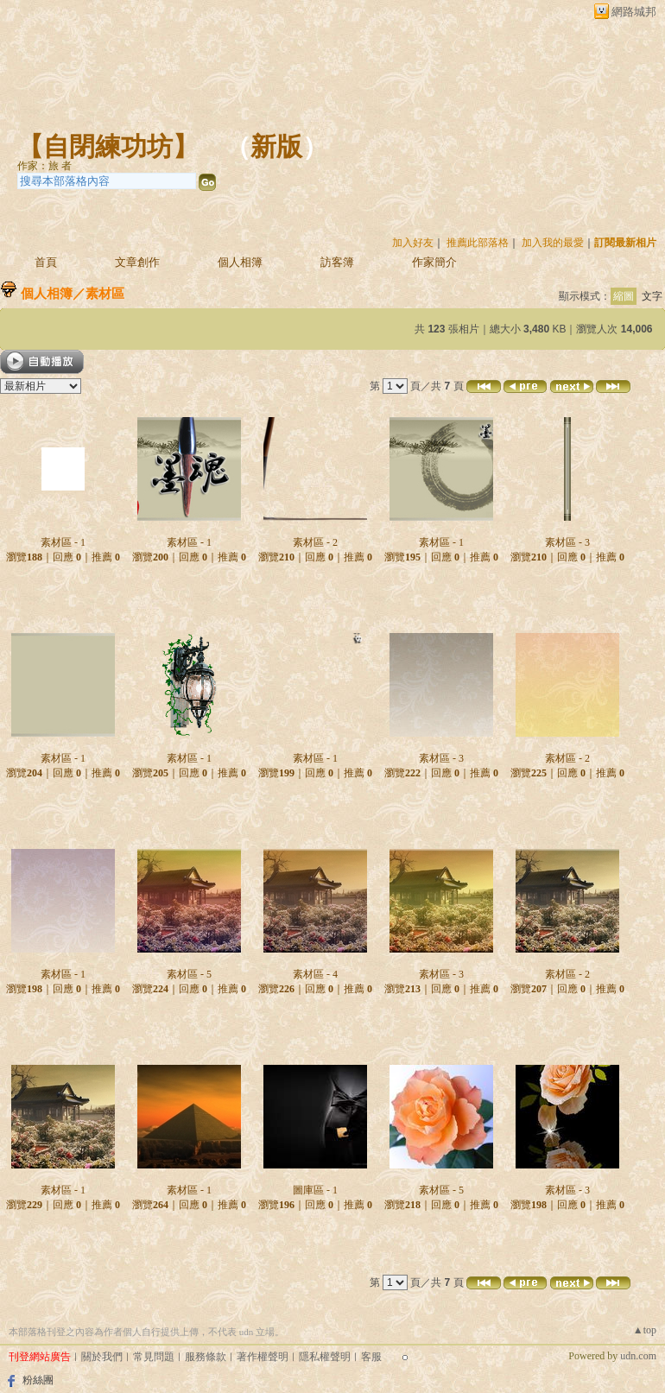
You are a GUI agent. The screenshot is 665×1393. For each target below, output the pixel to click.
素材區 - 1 (63, 542)
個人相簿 (240, 262)
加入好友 (413, 243)
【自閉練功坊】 (108, 146)
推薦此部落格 (477, 243)
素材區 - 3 (567, 542)
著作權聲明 (262, 1357)
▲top (644, 1330)
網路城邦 (633, 11)
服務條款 (205, 1357)
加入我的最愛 (553, 243)
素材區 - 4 (315, 974)
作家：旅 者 (44, 166)
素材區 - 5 (189, 974)
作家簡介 (434, 262)
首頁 (46, 262)
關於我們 (102, 1357)
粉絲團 (38, 1380)
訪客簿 (337, 262)
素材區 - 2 (315, 542)
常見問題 (153, 1357)
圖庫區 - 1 (315, 1190)
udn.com (638, 1356)
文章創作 (137, 262)
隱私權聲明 (325, 1357)
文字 (652, 296)
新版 (276, 146)
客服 (371, 1357)
